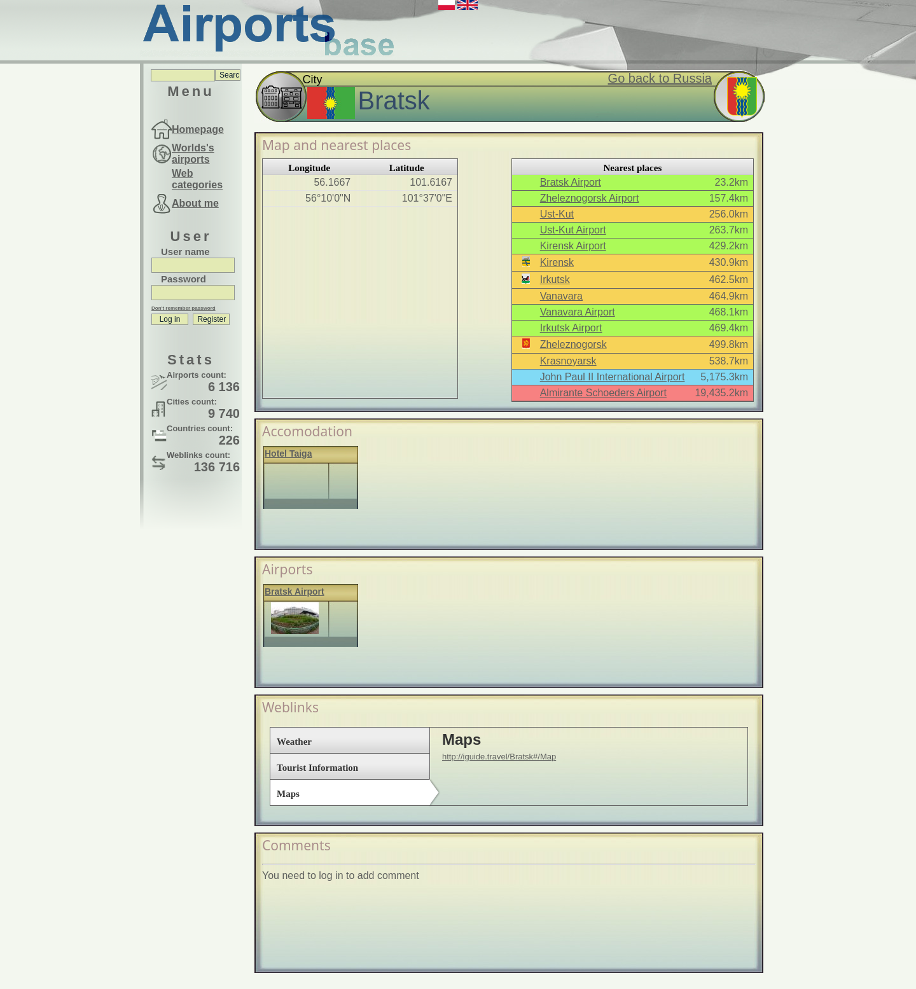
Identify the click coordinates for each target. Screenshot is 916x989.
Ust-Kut (557, 214)
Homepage (198, 129)
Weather (294, 742)
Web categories (197, 179)
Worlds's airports (193, 153)
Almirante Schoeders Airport (603, 392)
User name (185, 251)
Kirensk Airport (573, 245)
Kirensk (557, 262)
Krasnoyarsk (568, 361)
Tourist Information (317, 768)
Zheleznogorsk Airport (589, 198)
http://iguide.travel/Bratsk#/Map (499, 756)
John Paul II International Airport (612, 376)
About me (195, 203)
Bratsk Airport (570, 182)
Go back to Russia (660, 78)
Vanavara (561, 296)
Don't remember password (183, 308)
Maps (288, 794)
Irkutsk (555, 279)
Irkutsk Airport (571, 327)
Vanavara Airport (577, 312)
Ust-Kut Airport (573, 230)
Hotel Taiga (288, 453)
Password (183, 278)
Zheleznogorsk (573, 344)
